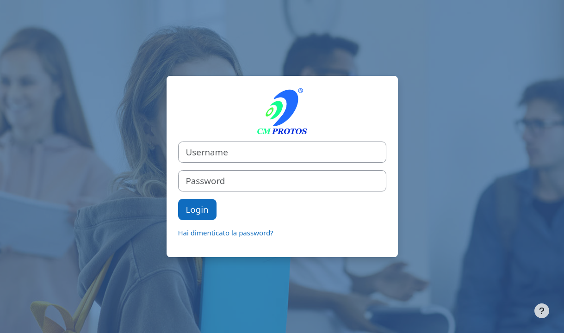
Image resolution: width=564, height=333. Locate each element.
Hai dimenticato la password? (225, 232)
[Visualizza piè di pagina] (541, 310)
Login (197, 209)
